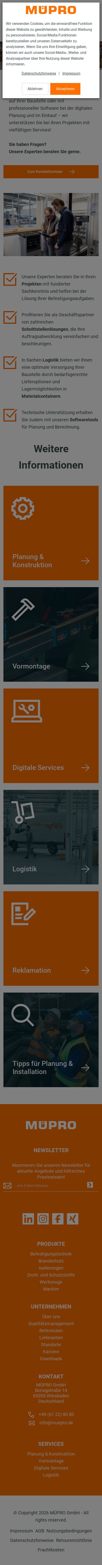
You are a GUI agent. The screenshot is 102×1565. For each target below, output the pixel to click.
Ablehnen (35, 89)
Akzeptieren (65, 89)
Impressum (71, 73)
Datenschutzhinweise (39, 73)
